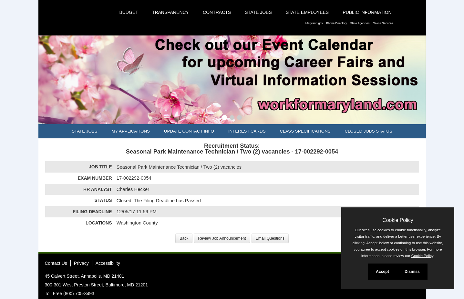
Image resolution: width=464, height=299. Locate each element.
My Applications (130, 131)
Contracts (217, 12)
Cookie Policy (397, 220)
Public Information (367, 12)
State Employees (307, 12)
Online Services (383, 23)
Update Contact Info (189, 131)
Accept (382, 271)
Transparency (170, 12)
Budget (128, 12)
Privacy (81, 263)
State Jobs (258, 12)
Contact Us (56, 263)
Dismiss (412, 271)
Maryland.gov (314, 23)
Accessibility (108, 263)
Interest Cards (247, 131)
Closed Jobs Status (368, 131)
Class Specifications (305, 131)
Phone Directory (336, 23)
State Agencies (359, 23)
